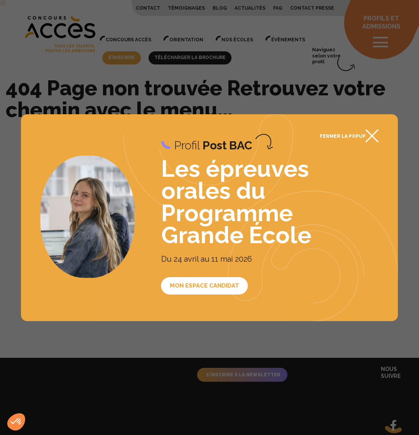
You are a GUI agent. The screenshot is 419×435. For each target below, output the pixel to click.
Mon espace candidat (204, 285)
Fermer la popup (343, 136)
